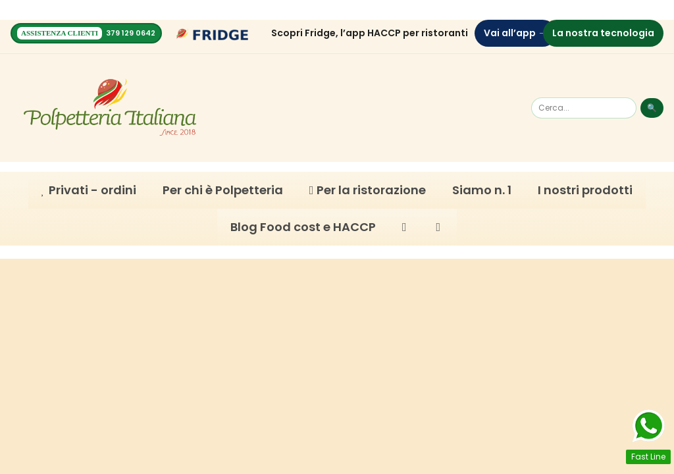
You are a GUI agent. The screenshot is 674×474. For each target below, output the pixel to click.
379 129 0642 (130, 33)
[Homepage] (110, 108)
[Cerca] (583, 107)
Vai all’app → (515, 33)
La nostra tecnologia (603, 33)
